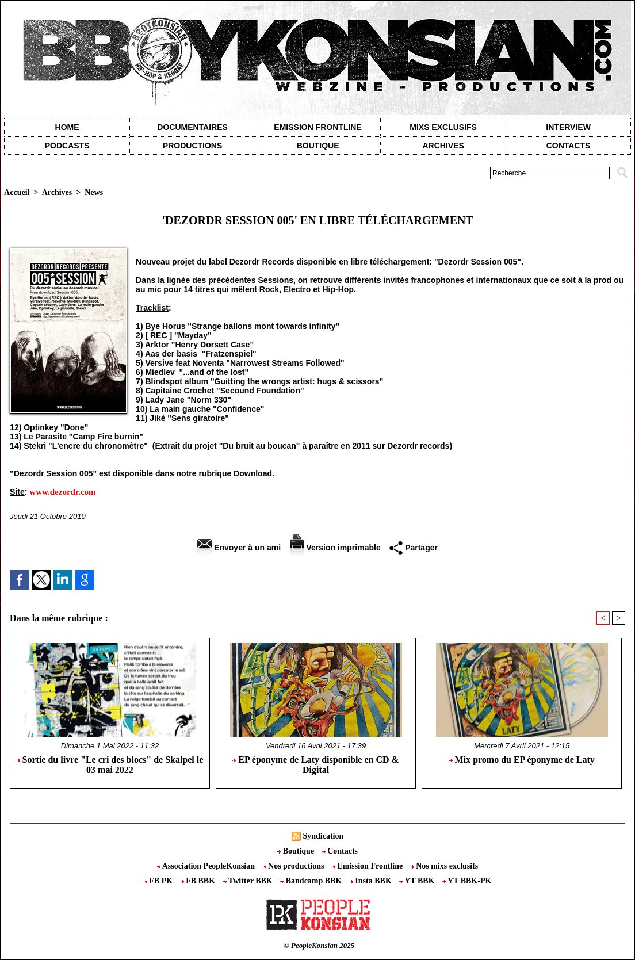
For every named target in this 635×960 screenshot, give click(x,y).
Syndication (323, 836)
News (94, 192)
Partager (413, 547)
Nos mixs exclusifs (445, 866)
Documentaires (192, 127)
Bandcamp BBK (312, 881)
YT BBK (418, 881)
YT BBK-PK (466, 881)
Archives (443, 145)
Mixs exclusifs (443, 127)
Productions (192, 145)
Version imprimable (335, 547)
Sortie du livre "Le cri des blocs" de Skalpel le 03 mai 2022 (110, 765)
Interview (568, 127)
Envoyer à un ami (239, 547)
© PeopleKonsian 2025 (319, 945)
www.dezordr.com (62, 491)
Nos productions (294, 866)
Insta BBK (371, 881)
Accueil (16, 192)
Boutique (318, 145)
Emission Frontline (317, 127)
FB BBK (199, 881)
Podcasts (67, 145)
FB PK (159, 881)
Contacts (340, 851)
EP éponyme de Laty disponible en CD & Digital (315, 765)
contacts (568, 145)
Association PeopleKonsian (207, 866)
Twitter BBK (249, 881)
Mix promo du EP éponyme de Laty (522, 759)
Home (67, 127)
